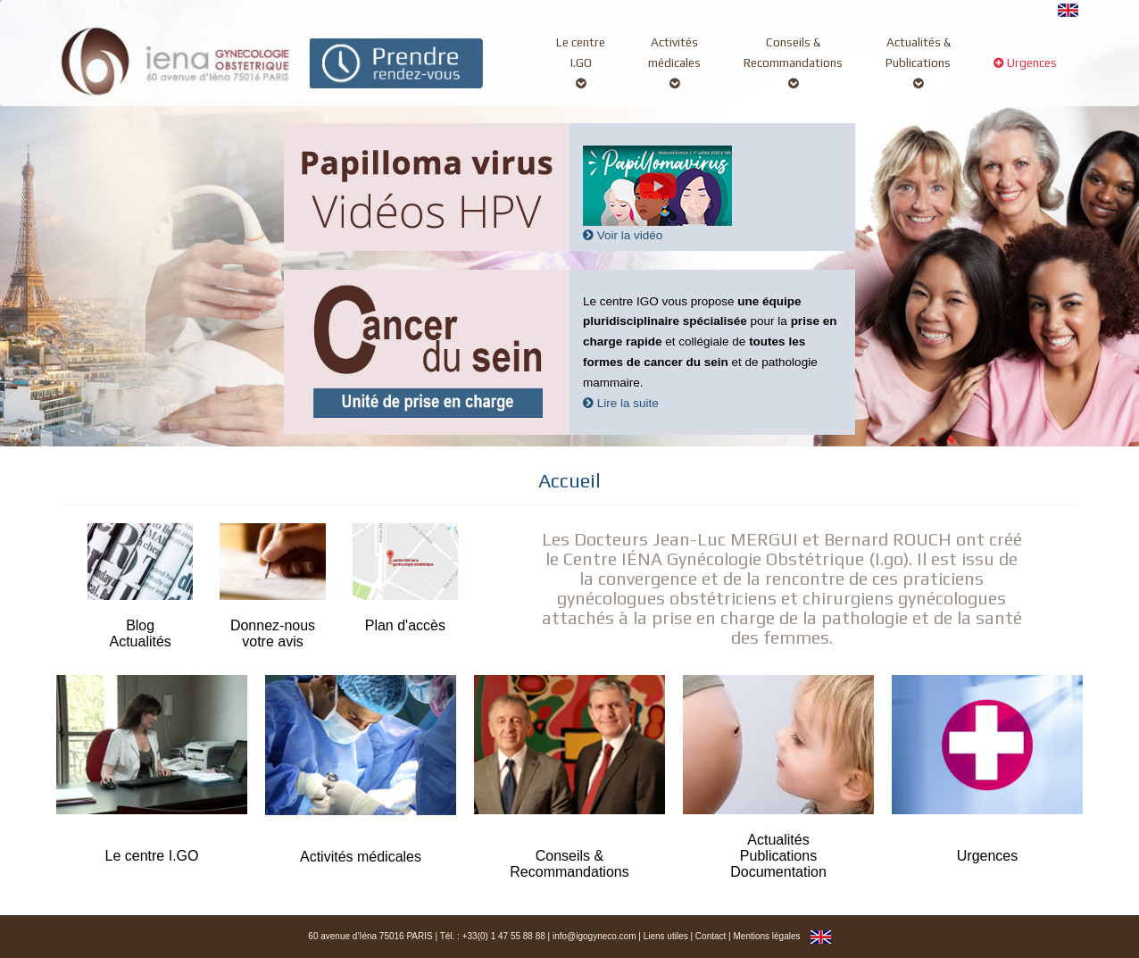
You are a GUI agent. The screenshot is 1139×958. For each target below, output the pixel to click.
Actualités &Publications (918, 62)
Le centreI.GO (580, 62)
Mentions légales (766, 936)
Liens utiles (666, 936)
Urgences (1025, 72)
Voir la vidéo (622, 235)
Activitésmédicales (674, 62)
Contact (710, 936)
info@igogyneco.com (594, 936)
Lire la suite (621, 403)
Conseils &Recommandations (793, 62)
